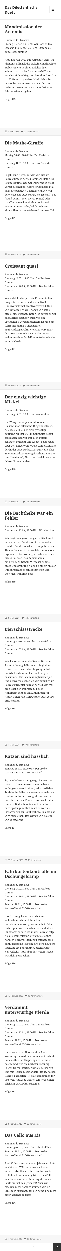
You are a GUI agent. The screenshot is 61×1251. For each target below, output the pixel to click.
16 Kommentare (33, 501)
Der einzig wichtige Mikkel (25, 399)
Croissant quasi (21, 266)
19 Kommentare (31, 744)
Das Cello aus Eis (23, 1135)
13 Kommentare (35, 860)
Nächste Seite (57, 1247)
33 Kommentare (33, 385)
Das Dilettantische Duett (21, 10)
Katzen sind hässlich (27, 756)
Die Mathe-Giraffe (24, 143)
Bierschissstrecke (23, 629)
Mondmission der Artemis (23, 29)
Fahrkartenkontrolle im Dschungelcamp (30, 873)
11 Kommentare (33, 254)
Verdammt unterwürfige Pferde (27, 1009)
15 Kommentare (31, 617)
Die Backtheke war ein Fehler (29, 515)
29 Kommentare (31, 131)
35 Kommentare (34, 1123)
